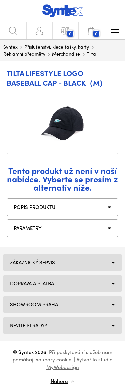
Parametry (28, 228)
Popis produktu (34, 207)
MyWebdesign (62, 367)
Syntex (10, 46)
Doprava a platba (32, 283)
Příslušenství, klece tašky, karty (56, 46)
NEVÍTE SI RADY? (28, 325)
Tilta (91, 53)
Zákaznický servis (32, 262)
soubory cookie (53, 359)
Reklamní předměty (24, 53)
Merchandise (66, 53)
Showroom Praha (34, 304)
